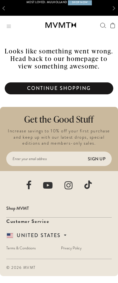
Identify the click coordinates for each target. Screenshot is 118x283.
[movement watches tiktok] (88, 184)
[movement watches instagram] (69, 185)
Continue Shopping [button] (59, 88)
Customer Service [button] (27, 221)
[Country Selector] (36, 235)
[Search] (103, 25)
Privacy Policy (71, 248)
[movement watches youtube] (48, 185)
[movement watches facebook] (29, 185)
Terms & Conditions (21, 248)
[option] (59, 8)
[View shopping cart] (112, 25)
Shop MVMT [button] (17, 208)
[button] (5, 8)
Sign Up (96, 159)
